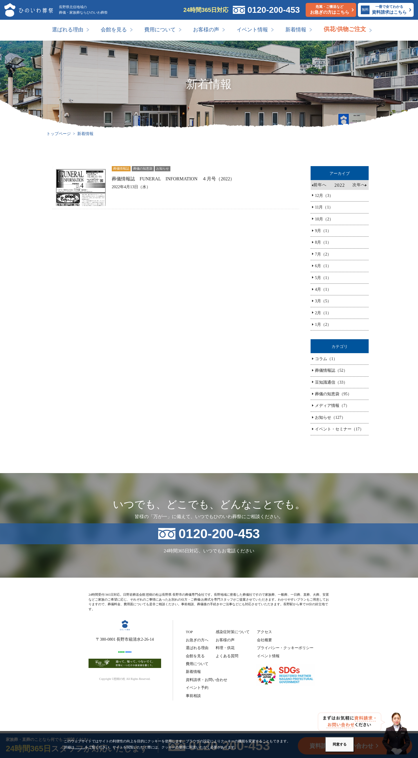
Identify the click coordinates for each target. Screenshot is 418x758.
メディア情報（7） (332, 405)
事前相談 (193, 696)
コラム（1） (326, 359)
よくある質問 (227, 656)
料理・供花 (225, 648)
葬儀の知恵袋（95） (333, 394)
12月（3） (324, 195)
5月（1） (323, 278)
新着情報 (295, 30)
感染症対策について (233, 632)
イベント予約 (197, 687)
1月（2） (323, 324)
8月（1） (323, 242)
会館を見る (114, 30)
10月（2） (324, 219)
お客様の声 (206, 30)
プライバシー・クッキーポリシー (285, 648)
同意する (340, 744)
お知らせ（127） (330, 417)
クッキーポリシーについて (95, 747)
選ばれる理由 (67, 30)
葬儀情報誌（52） (331, 370)
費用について (160, 30)
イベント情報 (252, 30)
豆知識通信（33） (331, 382)
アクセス (264, 632)
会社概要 (264, 640)
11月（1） (324, 207)
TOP (189, 632)
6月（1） (323, 266)
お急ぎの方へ (197, 640)
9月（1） (323, 231)
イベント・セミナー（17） (339, 429)
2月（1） (323, 313)
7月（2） (323, 254)
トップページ (58, 134)
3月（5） (323, 301)
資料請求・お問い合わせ (206, 680)
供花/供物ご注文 (345, 29)
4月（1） (323, 289)
